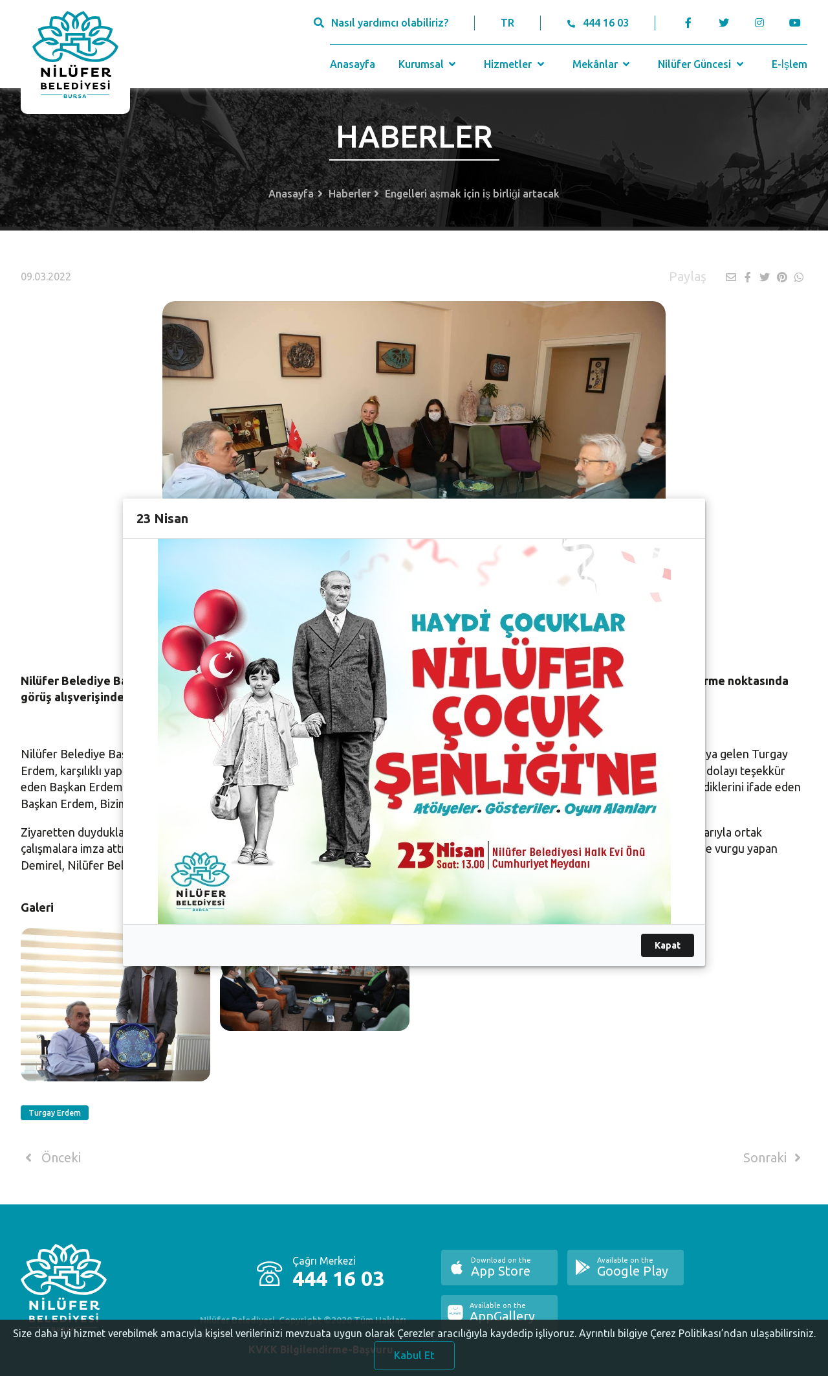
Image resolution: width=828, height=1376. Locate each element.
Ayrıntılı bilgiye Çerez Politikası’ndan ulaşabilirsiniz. (697, 1345)
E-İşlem (789, 64)
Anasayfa (352, 64)
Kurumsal (428, 64)
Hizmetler (515, 64)
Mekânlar (602, 64)
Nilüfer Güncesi (702, 64)
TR (507, 22)
